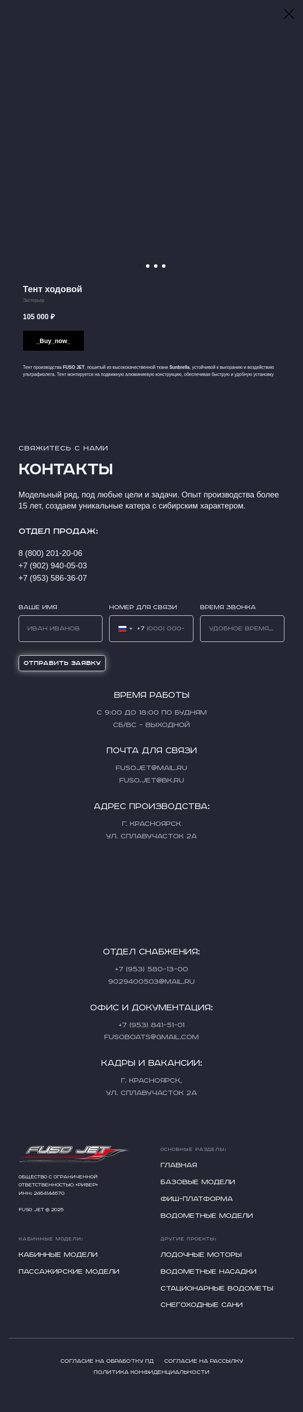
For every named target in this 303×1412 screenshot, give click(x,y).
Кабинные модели (58, 1255)
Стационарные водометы (217, 1288)
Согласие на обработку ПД (106, 1361)
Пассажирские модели (69, 1271)
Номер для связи (143, 607)
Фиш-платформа (197, 1199)
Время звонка (228, 607)
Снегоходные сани (202, 1305)
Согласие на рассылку (203, 1361)
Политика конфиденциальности (151, 1372)
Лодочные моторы (201, 1255)
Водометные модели (207, 1216)
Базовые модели (198, 1182)
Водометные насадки (208, 1271)
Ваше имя (38, 607)
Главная (179, 1165)
